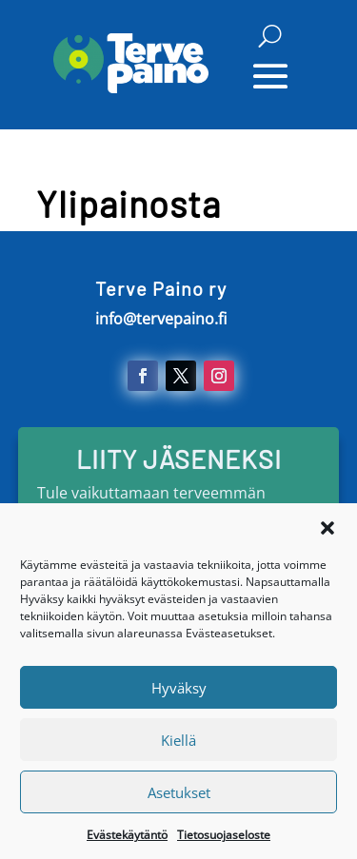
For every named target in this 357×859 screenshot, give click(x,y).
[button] (327, 537)
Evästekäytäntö (127, 844)
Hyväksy (179, 696)
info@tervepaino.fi (161, 318)
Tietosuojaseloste (223, 844)
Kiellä (178, 748)
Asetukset (179, 800)
